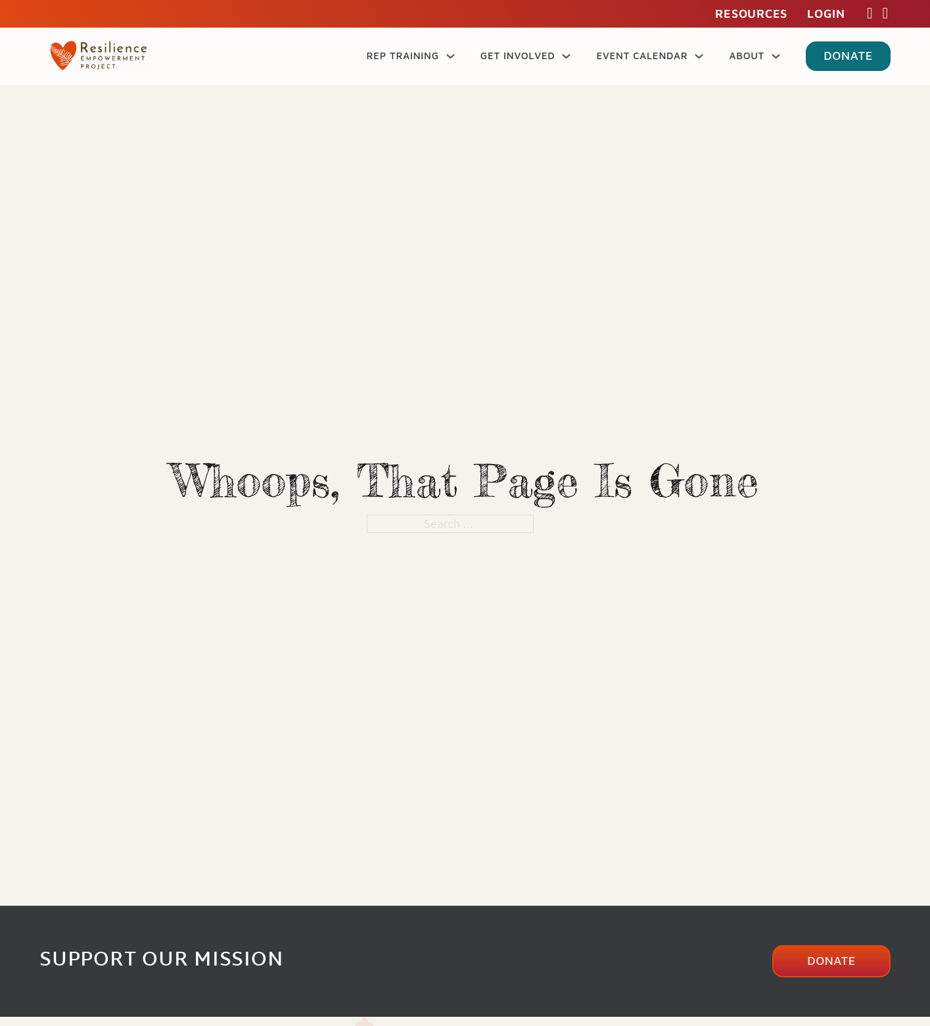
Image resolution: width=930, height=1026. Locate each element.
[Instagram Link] (885, 13)
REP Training (402, 55)
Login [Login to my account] (826, 13)
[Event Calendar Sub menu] (699, 56)
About (746, 55)
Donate (848, 55)
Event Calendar (641, 55)
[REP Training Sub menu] (450, 56)
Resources (751, 13)
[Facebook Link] (870, 13)
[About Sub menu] (776, 56)
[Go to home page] (98, 56)
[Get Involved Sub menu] (566, 56)
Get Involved (517, 55)
